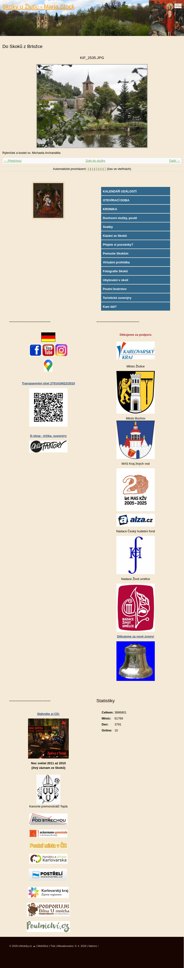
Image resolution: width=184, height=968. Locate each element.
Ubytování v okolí (115, 280)
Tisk (53, 946)
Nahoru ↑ (93, 946)
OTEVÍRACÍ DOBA (116, 200)
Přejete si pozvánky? (118, 244)
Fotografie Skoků (115, 271)
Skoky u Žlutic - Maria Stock (38, 6)
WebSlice (42, 946)
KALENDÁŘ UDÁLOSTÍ (120, 191)
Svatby (108, 227)
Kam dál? (110, 306)
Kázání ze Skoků (115, 236)
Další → (174, 160)
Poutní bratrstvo (114, 289)
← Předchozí (13, 160)
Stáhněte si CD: (48, 714)
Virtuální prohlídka (116, 262)
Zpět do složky (95, 160)
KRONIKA (110, 209)
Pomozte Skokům (115, 253)
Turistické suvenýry (117, 298)
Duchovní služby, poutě (120, 218)
